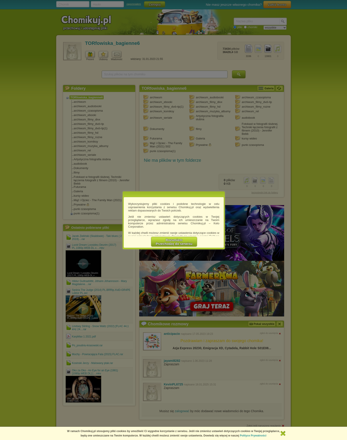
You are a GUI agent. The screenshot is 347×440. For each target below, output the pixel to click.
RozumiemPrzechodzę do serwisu (174, 242)
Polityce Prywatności (253, 435)
